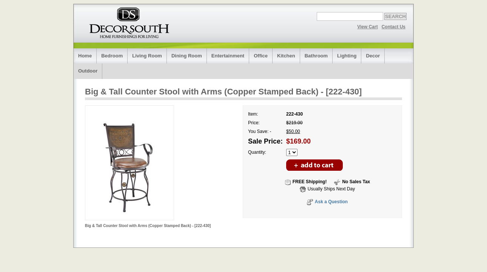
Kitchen (286, 56)
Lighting (346, 56)
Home (85, 56)
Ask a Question (331, 201)
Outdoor (87, 71)
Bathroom (316, 56)
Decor (373, 56)
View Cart (367, 26)
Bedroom (112, 56)
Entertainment (227, 56)
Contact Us (393, 26)
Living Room (147, 56)
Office (261, 56)
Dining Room (186, 56)
